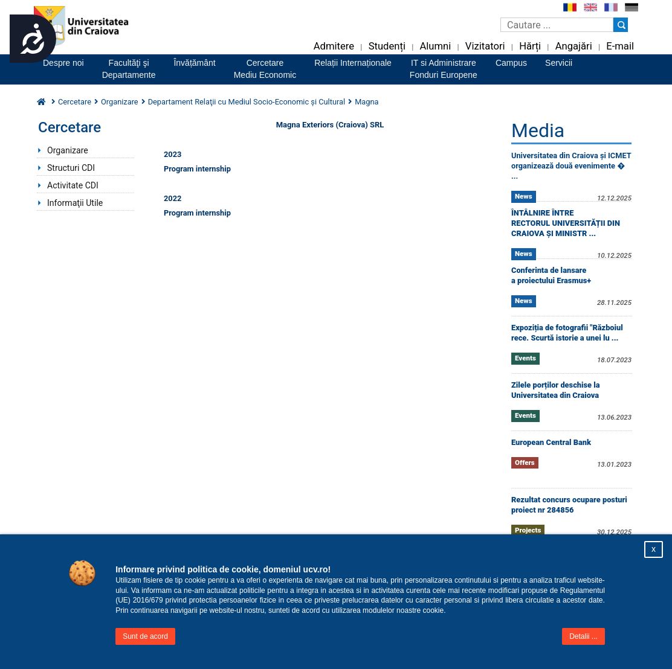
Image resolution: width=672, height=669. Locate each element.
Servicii (558, 63)
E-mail (620, 46)
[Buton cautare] (620, 25)
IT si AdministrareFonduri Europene (443, 69)
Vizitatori (485, 46)
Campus (511, 63)
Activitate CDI (73, 185)
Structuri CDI (71, 168)
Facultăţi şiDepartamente (129, 69)
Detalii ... (583, 636)
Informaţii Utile (75, 203)
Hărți (530, 46)
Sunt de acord (145, 636)
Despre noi (63, 63)
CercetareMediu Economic (265, 69)
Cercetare (74, 101)
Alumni (435, 46)
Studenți (387, 46)
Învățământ (194, 63)
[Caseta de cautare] (556, 25)
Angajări (573, 46)
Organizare (119, 101)
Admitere (334, 46)
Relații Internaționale (353, 63)
